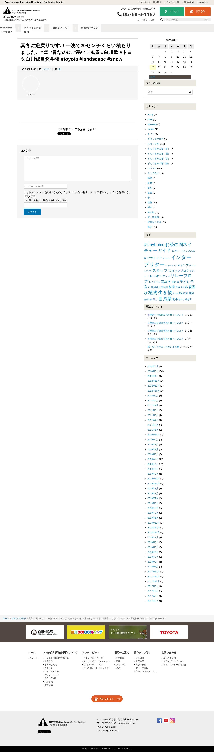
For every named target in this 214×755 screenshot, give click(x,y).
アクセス (172, 11)
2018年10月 (154, 535)
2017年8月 (153, 594)
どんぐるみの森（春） (159, 161)
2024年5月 (153, 374)
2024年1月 (153, 379)
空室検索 (120, 660)
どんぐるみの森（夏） (159, 156)
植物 (150, 205)
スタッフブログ (181, 30)
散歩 (150, 190)
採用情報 (48, 684)
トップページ (144, 2)
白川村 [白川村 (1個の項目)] (175, 296)
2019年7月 (153, 501)
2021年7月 (153, 408)
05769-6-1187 (139, 14)
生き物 (151, 215)
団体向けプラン (157, 30)
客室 (118, 664)
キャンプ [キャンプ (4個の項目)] (183, 268)
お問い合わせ (188, 2)
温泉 (118, 671)
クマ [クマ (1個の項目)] (191, 268)
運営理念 (48, 664)
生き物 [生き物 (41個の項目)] (165, 295)
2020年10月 (154, 437)
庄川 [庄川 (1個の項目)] (166, 290)
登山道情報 (153, 220)
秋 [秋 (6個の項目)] (180, 296)
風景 (150, 229)
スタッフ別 (153, 146)
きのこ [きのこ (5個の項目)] (176, 253)
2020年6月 (153, 457)
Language (202, 2)
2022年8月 (153, 398)
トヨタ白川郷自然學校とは (56, 660)
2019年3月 (153, 510)
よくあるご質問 (171, 2)
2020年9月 (153, 442)
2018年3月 (153, 559)
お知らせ (33, 660)
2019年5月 (153, 506)
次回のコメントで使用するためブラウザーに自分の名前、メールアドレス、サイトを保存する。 (79, 195)
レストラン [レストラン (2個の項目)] (154, 285)
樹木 (150, 210)
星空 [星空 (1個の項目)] (182, 290)
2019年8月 (153, 496)
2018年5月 (153, 550)
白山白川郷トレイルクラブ (96, 671)
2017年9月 (153, 589)
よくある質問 (169, 660)
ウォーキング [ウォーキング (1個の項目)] (171, 268)
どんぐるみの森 (110, 30)
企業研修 (140, 660)
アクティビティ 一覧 (93, 660)
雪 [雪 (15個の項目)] (160, 301)
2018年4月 (153, 555)
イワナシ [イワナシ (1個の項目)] (166, 261)
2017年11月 (154, 579)
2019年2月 (153, 515)
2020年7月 (153, 452)
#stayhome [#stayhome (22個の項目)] (154, 247)
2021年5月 (153, 418)
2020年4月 (153, 466)
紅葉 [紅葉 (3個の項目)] (185, 296)
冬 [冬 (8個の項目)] (169, 284)
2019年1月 (153, 520)
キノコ (151, 137)
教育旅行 (140, 664)
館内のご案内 (50, 667)
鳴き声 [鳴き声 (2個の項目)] (188, 302)
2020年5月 (153, 462)
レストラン (121, 667)
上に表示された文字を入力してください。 (47, 203)
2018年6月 (153, 545)
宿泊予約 (197, 11)
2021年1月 (153, 432)
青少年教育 (141, 667)
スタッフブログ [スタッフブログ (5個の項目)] (178, 273)
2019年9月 (153, 491)
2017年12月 (154, 574)
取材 (150, 185)
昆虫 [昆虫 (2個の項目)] (178, 290)
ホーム (6, 621)
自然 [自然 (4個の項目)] (191, 295)
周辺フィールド (134, 30)
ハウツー (47, 72)
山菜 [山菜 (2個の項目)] (161, 290)
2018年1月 (153, 569)
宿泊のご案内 (88, 30)
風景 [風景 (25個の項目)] (167, 301)
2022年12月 (154, 383)
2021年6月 (153, 413)
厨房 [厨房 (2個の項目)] (174, 285)
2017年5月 (153, 603)
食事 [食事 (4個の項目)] (175, 302)
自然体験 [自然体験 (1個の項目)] (148, 302)
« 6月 (152, 79)
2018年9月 (153, 540)
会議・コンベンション (146, 674)
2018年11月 (154, 530)
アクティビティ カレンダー (96, 664)
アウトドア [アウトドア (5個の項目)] (154, 261)
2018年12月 (154, 525)
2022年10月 (154, 393)
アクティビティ (66, 30)
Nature (151, 132)
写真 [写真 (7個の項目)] (164, 284)
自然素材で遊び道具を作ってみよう (166, 317)
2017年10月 (154, 584)
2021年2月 (153, 427)
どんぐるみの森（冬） (159, 151)
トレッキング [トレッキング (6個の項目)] (156, 279)
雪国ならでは (154, 225)
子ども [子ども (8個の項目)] (185, 284)
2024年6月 (153, 369)
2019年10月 (154, 486)
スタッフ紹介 (50, 681)
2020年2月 (153, 476)
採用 (197, 30)
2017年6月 (153, 598)
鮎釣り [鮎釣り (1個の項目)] (181, 302)
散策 (150, 195)
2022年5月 (153, 403)
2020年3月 (153, 471)
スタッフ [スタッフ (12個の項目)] (160, 273)
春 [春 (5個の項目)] (186, 289)
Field (150, 122)
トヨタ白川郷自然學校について (33, 30)
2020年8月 (153, 447)
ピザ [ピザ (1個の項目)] (168, 279)
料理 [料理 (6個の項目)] (172, 289)
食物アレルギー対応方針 (174, 667)
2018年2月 (153, 564)
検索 (206, 20)
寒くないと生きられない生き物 (163, 349)
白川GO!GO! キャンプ (94, 667)
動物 (150, 180)
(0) (60, 72)
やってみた (153, 176)
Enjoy (150, 117)
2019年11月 (154, 481)
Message (152, 127)
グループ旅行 (142, 671)
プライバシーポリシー (173, 664)
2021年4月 (153, 423)
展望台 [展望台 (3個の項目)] (154, 290)
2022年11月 (154, 388)
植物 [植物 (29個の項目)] (152, 295)
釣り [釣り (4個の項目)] (155, 302)
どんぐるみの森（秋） (159, 166)
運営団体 (157, 2)
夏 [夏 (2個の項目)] (178, 285)
